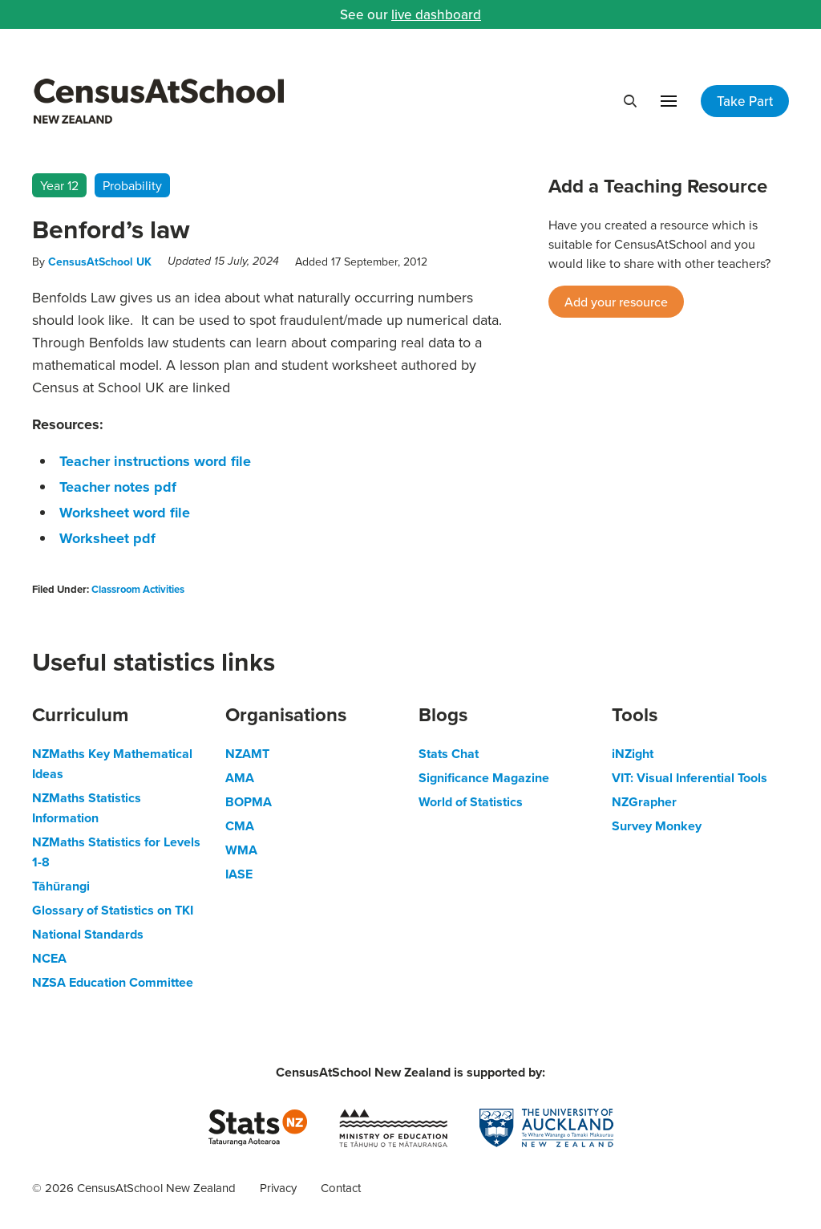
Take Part (745, 101)
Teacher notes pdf (117, 487)
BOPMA (248, 802)
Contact (341, 1187)
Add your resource (616, 301)
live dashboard (436, 14)
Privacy (278, 1187)
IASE (239, 874)
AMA (239, 778)
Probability (132, 185)
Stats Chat (449, 753)
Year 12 (59, 185)
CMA (239, 826)
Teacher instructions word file (155, 461)
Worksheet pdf (107, 538)
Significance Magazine (484, 778)
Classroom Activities (137, 589)
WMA (241, 850)
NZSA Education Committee (112, 982)
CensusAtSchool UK (100, 262)
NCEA (49, 958)
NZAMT (247, 753)
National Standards (88, 934)
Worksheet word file (124, 512)
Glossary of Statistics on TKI (112, 910)
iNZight (632, 753)
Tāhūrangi (61, 886)
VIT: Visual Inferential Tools (689, 778)
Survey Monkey (657, 826)
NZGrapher (644, 802)
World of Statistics (471, 802)
